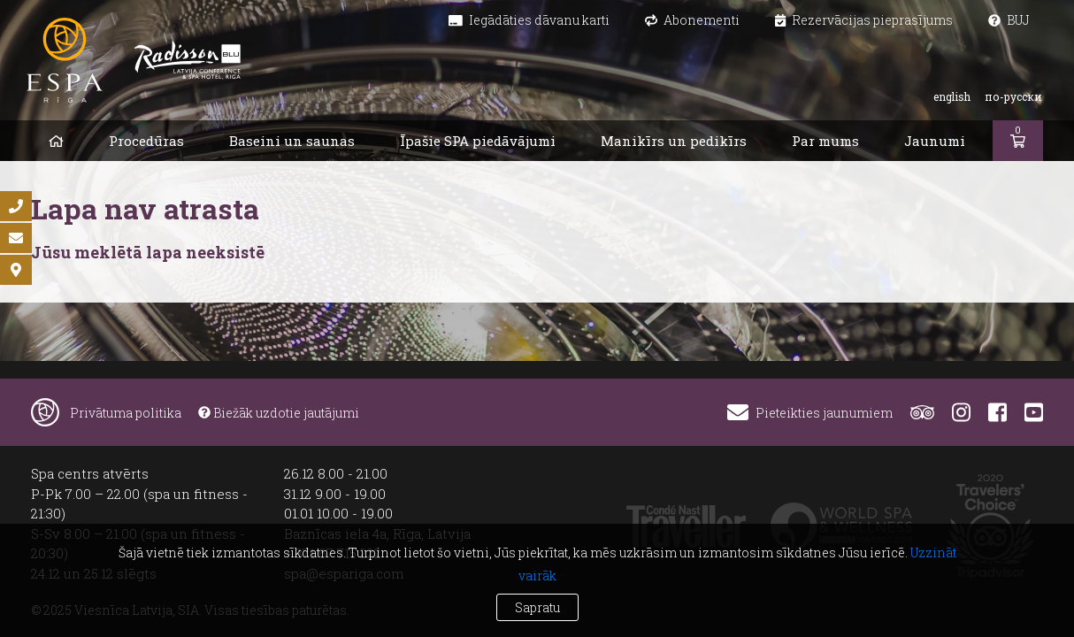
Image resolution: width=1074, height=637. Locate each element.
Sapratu (537, 607)
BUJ (1009, 20)
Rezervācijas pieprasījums (864, 20)
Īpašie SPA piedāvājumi (478, 141)
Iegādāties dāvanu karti (529, 20)
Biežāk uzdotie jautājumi (278, 412)
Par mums (825, 141)
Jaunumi (934, 141)
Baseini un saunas (292, 141)
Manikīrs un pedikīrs (674, 141)
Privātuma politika (125, 412)
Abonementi (692, 20)
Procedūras (146, 141)
